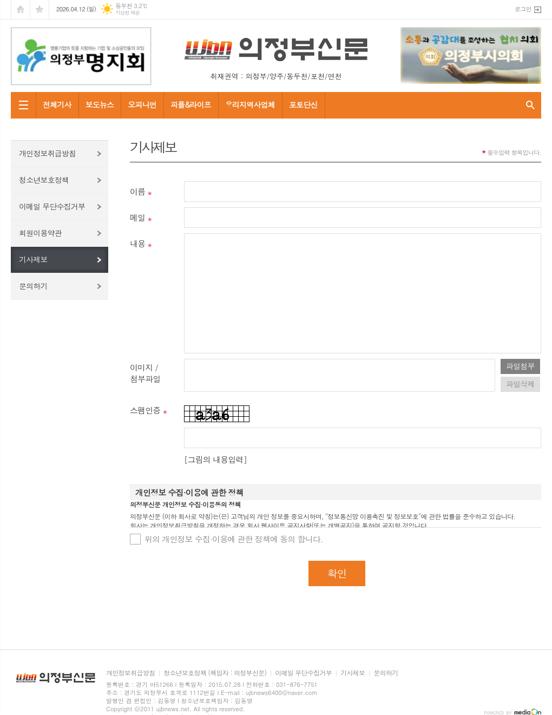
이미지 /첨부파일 (145, 373)
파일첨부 (520, 365)
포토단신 (303, 104)
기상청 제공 (127, 12)
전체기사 (57, 104)
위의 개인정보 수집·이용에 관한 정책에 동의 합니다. (233, 539)
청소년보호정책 (44, 179)
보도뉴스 (100, 104)
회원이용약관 (40, 232)
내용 (137, 243)
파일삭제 (520, 383)
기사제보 (33, 259)
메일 (137, 217)
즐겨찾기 (39, 9)
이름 (137, 191)
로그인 (523, 9)
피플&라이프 (190, 104)
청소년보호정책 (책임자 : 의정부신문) (214, 673)
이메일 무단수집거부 (52, 206)
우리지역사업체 (250, 104)
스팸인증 (145, 410)
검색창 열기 (530, 105)
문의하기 (33, 285)
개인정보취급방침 (47, 153)
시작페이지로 (20, 9)
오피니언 (142, 104)
